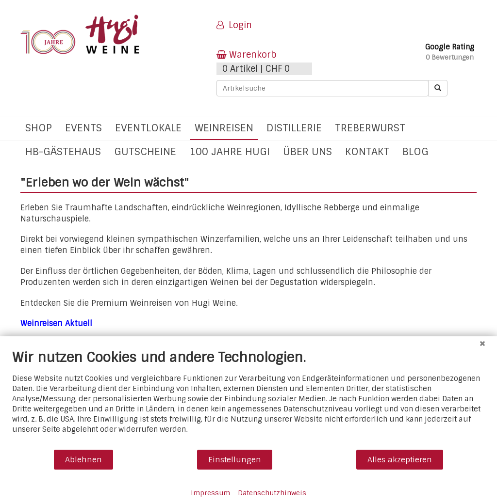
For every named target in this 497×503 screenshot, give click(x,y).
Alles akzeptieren (399, 460)
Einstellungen (234, 460)
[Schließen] (482, 343)
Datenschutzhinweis (272, 492)
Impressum (210, 492)
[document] (248, 399)
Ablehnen (83, 460)
